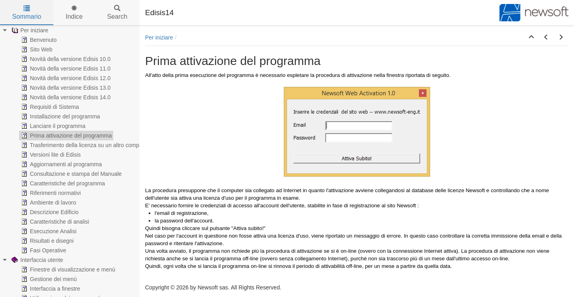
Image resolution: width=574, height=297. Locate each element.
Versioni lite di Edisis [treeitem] (50, 154)
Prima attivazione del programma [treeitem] (66, 135)
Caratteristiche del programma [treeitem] (62, 183)
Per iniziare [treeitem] (29, 30)
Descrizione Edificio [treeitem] (49, 212)
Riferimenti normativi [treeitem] (50, 193)
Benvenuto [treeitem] (38, 40)
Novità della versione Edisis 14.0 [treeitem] (65, 97)
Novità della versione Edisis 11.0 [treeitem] (65, 68)
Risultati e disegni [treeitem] (47, 241)
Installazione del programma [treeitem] (60, 116)
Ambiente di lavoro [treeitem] (48, 202)
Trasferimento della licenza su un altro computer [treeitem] (84, 145)
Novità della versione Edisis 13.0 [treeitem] (65, 87)
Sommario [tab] (26, 12)
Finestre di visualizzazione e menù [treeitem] (67, 269)
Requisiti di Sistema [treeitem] (49, 107)
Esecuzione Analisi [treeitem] (48, 231)
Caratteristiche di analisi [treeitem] (54, 221)
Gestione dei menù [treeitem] (48, 279)
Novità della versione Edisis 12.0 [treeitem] (65, 78)
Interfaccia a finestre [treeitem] (50, 288)
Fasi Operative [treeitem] (43, 250)
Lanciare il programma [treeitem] (52, 126)
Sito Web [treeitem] (36, 49)
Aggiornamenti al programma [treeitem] (61, 164)
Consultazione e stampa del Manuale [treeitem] (71, 174)
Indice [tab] (74, 12)
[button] (531, 37)
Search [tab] (117, 12)
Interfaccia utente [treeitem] (36, 260)
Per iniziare (159, 37)
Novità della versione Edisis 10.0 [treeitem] (65, 59)
